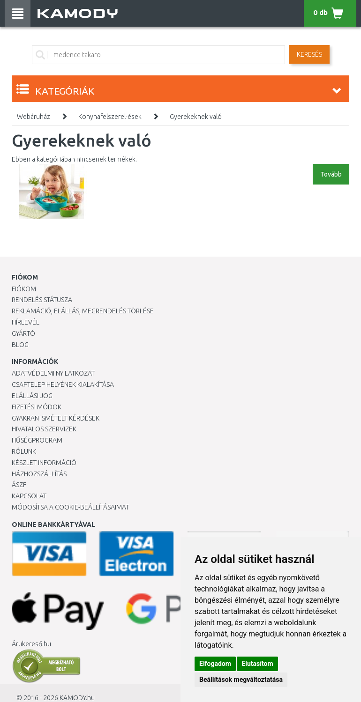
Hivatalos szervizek (44, 429)
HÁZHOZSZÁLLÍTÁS (39, 474)
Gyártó (23, 333)
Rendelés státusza (42, 299)
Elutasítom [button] (257, 663)
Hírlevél (25, 322)
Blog (20, 344)
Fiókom (24, 289)
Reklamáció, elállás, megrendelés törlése (83, 311)
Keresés (309, 54)
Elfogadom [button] (215, 663)
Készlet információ (44, 462)
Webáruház (33, 116)
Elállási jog (32, 395)
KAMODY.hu (77, 698)
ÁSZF (19, 484)
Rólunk (24, 451)
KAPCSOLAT (29, 496)
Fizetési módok (36, 407)
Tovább (331, 174)
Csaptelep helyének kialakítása (63, 384)
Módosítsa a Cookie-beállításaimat (70, 507)
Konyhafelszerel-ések (110, 116)
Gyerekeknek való (196, 116)
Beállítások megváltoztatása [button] (241, 679)
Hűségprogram (37, 440)
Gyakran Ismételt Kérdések (55, 418)
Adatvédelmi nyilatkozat (53, 373)
